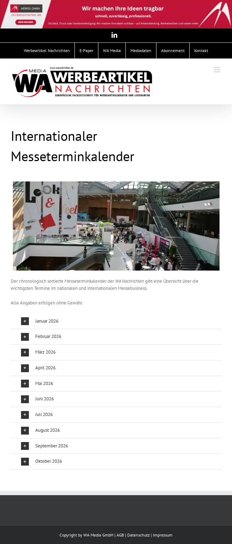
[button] (116, 321)
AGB (120, 535)
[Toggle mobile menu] (217, 69)
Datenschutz (138, 535)
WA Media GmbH (98, 535)
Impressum (162, 535)
